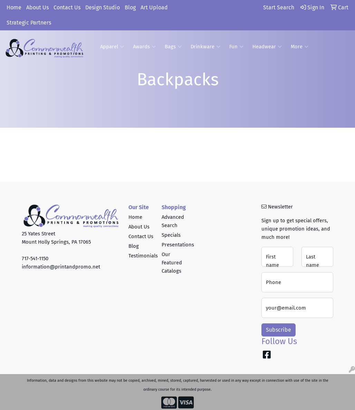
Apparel (112, 46)
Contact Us (67, 7)
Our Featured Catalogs (172, 262)
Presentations (174, 245)
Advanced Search (173, 221)
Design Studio (102, 7)
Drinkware (205, 46)
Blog (130, 7)
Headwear (267, 46)
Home (14, 7)
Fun (236, 46)
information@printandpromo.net (61, 267)
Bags (173, 46)
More (299, 46)
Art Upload (154, 7)
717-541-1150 (35, 258)
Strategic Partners (29, 22)
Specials (171, 235)
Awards (144, 46)
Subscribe (278, 329)
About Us (37, 7)
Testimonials (140, 256)
